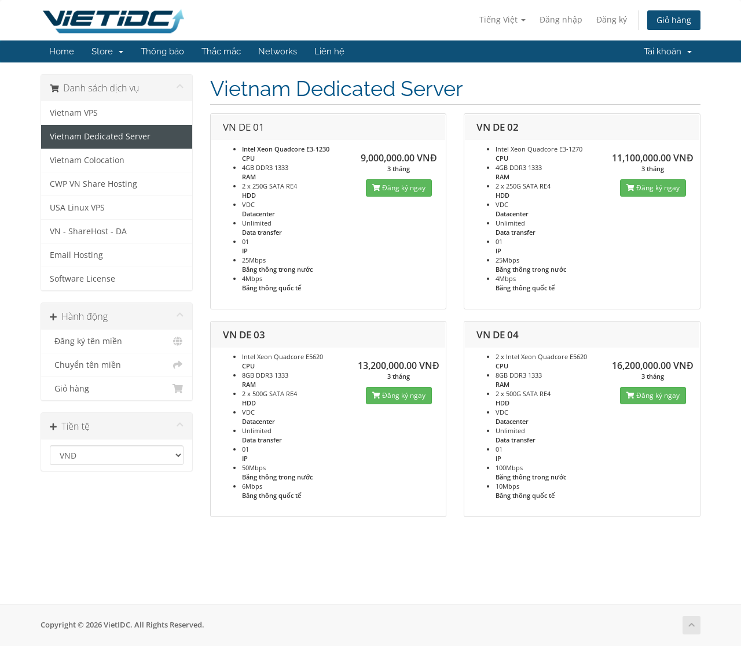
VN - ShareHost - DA (88, 231)
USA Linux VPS (77, 207)
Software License (82, 279)
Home (61, 51)
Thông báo (162, 51)
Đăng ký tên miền (117, 341)
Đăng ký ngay (398, 188)
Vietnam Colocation (87, 160)
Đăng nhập (561, 19)
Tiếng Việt (502, 19)
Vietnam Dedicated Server (100, 136)
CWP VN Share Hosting (93, 184)
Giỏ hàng (673, 19)
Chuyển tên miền (117, 365)
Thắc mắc (221, 51)
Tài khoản (668, 51)
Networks (277, 51)
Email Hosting (76, 255)
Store (107, 51)
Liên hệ (329, 51)
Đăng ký (611, 19)
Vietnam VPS (74, 113)
